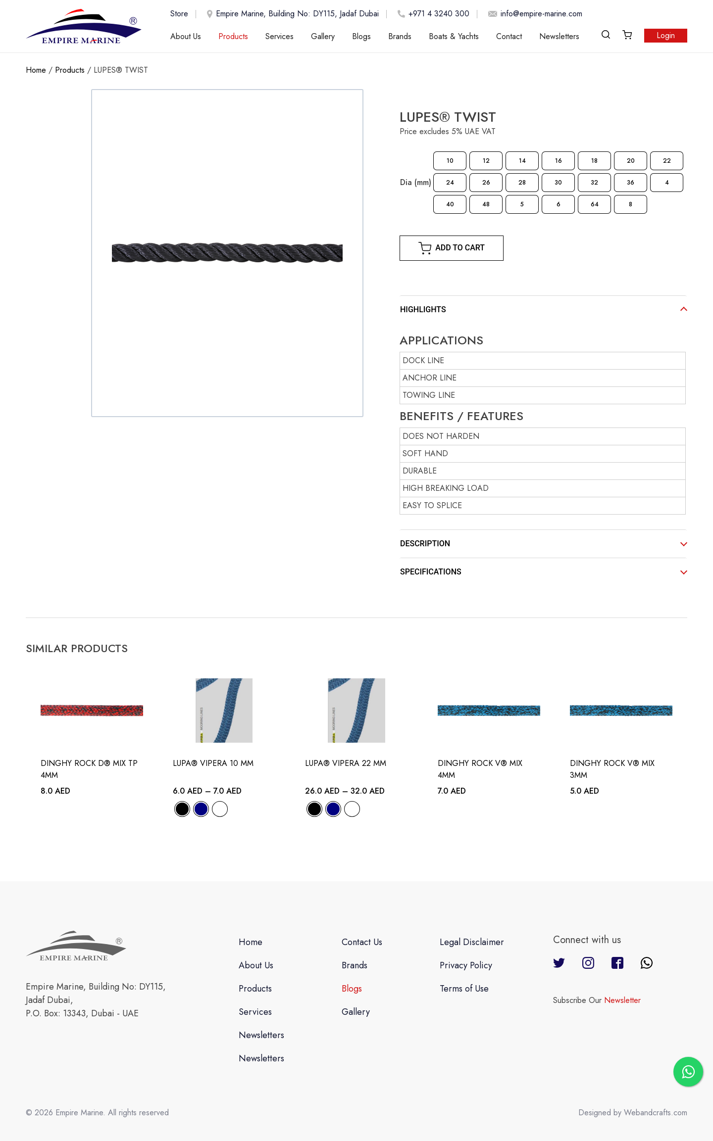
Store (179, 14)
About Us (185, 36)
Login (666, 35)
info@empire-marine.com (533, 14)
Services (279, 36)
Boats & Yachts (454, 36)
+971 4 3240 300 (431, 14)
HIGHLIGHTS (423, 309)
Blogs (361, 36)
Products (233, 36)
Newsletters (559, 36)
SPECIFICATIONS (430, 571)
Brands (399, 36)
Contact (509, 36)
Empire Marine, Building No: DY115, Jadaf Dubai (291, 14)
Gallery (323, 36)
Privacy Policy (466, 965)
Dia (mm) (415, 182)
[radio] (450, 161)
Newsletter (622, 1000)
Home (36, 70)
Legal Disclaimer (472, 942)
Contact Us (362, 942)
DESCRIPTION (425, 543)
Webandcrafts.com (655, 1112)
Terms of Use (464, 988)
